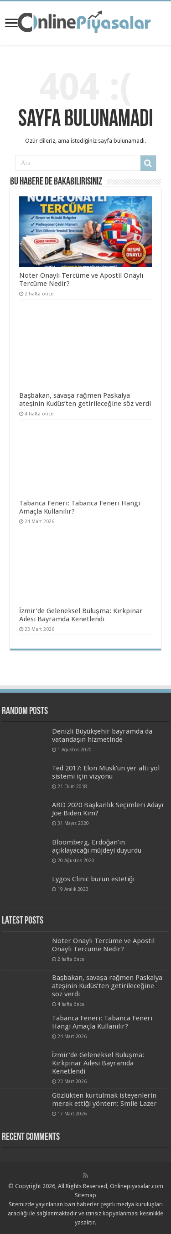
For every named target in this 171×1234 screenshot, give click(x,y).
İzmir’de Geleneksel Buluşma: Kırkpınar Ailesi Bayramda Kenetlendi (81, 615)
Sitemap (85, 1195)
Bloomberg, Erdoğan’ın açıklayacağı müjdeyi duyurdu (96, 846)
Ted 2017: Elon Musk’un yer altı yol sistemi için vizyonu (106, 772)
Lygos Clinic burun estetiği (93, 879)
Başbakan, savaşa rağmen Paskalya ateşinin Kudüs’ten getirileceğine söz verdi (85, 399)
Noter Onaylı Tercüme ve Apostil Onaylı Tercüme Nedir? (103, 945)
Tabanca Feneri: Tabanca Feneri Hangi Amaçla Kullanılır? (102, 1022)
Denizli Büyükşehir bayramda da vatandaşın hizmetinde (102, 735)
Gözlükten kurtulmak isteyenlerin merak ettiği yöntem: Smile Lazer (104, 1099)
